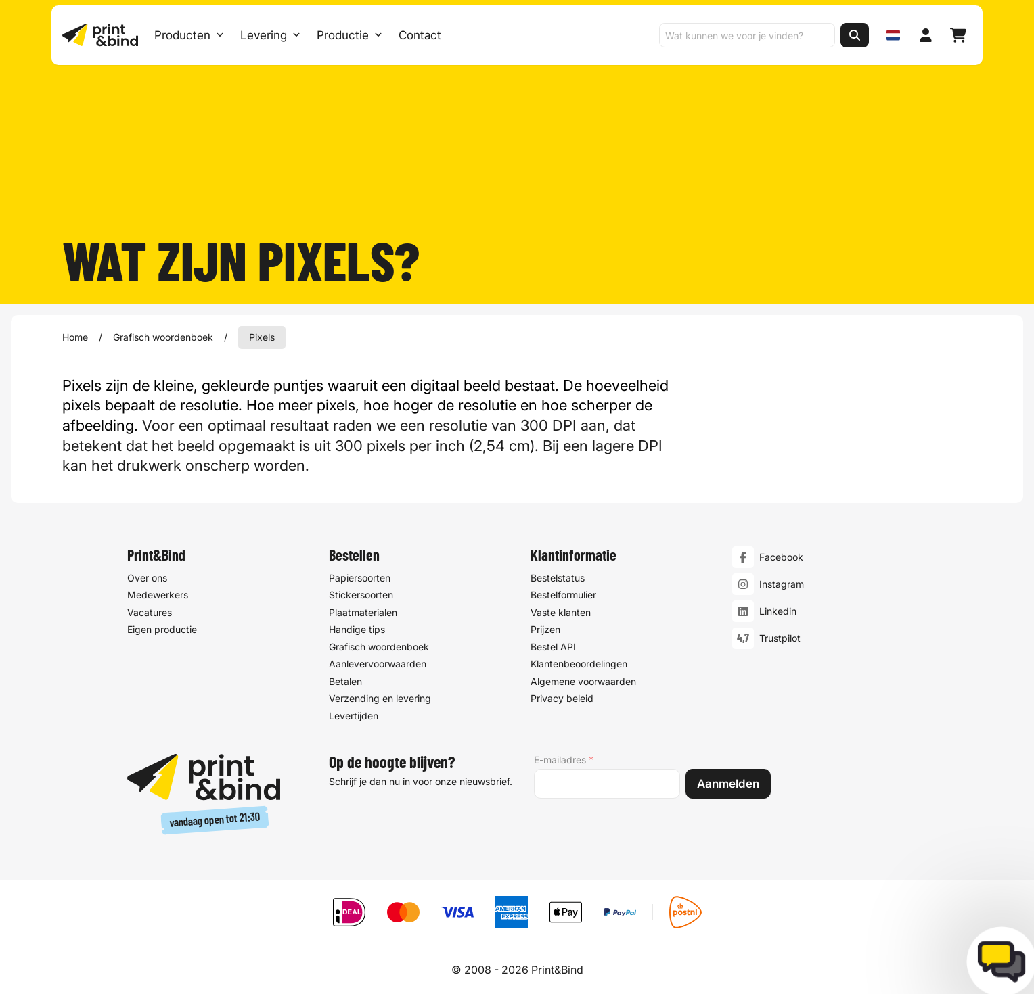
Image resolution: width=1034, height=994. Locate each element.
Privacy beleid (562, 698)
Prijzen (545, 629)
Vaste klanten (561, 612)
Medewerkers (157, 594)
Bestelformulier (563, 594)
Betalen (345, 681)
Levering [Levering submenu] (270, 35)
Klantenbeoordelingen (579, 663)
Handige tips (357, 629)
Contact (420, 35)
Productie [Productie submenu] (349, 35)
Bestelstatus (558, 578)
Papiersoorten (359, 578)
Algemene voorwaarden (583, 681)
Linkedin (777, 611)
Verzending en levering (380, 698)
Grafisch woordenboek (163, 337)
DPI (564, 425)
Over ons (147, 578)
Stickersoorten (361, 594)
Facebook (781, 557)
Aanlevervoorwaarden (377, 663)
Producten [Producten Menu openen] (189, 35)
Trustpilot (780, 638)
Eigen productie (162, 629)
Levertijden (353, 715)
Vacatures (149, 612)
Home (75, 337)
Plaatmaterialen (363, 612)
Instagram (781, 584)
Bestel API (553, 647)
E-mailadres (563, 760)
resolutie (209, 405)
